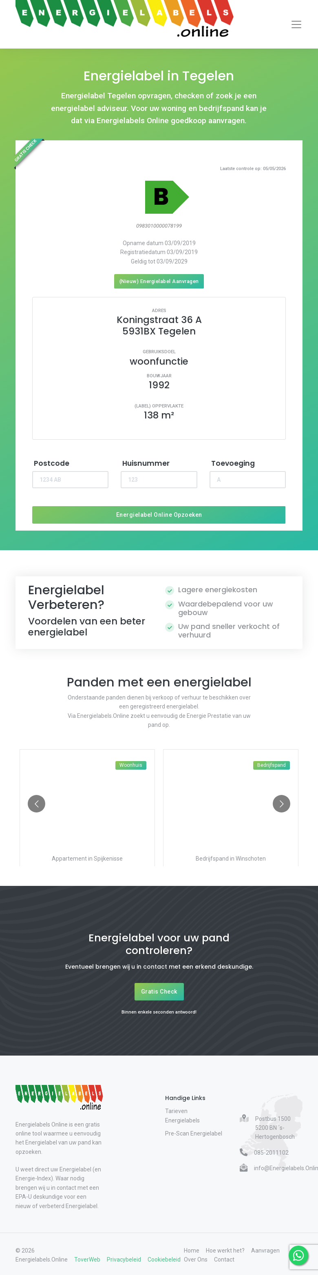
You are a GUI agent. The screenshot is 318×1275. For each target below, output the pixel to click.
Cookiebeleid (164, 1259)
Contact (224, 1259)
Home (191, 1250)
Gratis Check (159, 991)
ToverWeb (87, 1259)
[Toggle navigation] (296, 24)
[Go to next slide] (281, 803)
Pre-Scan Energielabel (193, 1133)
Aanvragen (265, 1250)
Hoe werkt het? (225, 1250)
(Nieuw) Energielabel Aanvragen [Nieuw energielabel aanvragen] (159, 281)
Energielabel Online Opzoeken (159, 514)
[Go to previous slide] (36, 803)
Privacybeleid (124, 1259)
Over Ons (196, 1259)
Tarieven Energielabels (182, 1115)
